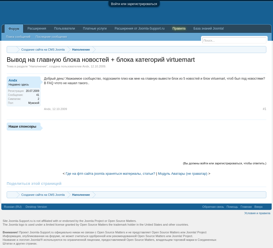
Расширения (36, 28)
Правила (179, 28)
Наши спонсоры (22, 126)
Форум (14, 29)
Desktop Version (36, 206)
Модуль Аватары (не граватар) (182, 174)
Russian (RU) (13, 206)
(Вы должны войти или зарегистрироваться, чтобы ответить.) (224, 163)
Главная (246, 206)
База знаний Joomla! (209, 28)
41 (37, 94)
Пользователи (64, 28)
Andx (85, 66)
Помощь (232, 206)
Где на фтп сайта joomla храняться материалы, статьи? (110, 174)
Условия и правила (257, 213)
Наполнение (38, 66)
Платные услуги (95, 28)
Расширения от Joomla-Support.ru (139, 28)
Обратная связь (213, 206)
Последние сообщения (51, 36)
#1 (264, 109)
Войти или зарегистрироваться (134, 4)
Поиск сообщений (18, 36)
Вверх (258, 206)
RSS (267, 207)
